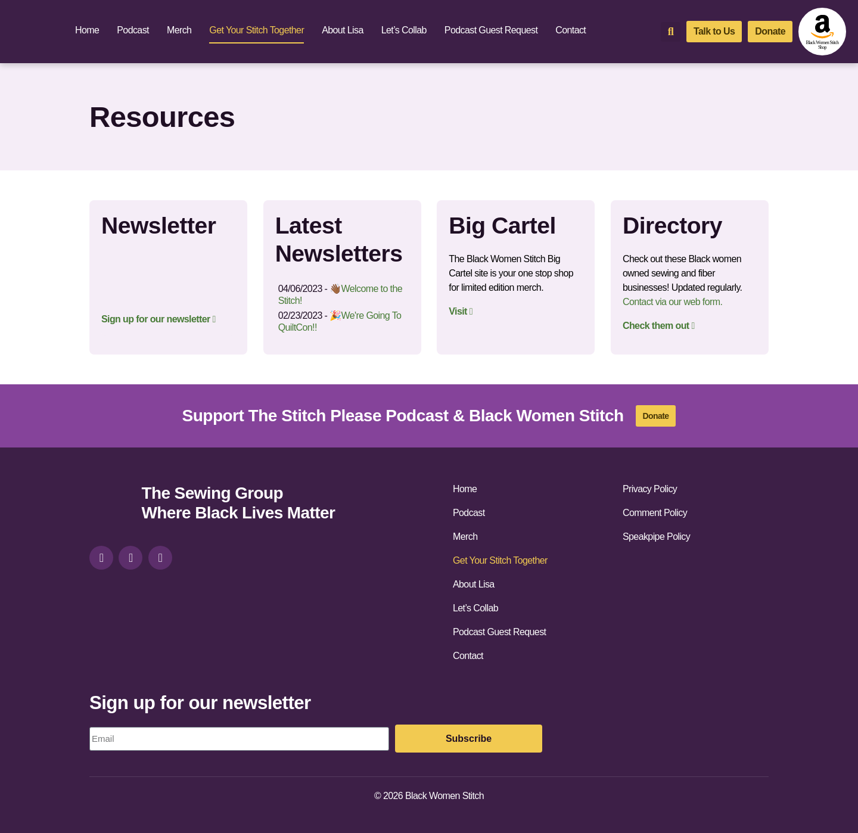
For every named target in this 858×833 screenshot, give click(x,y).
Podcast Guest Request (490, 30)
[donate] (770, 31)
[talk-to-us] (714, 31)
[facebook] (130, 558)
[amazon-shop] (822, 31)
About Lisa (342, 30)
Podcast (133, 30)
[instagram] (101, 558)
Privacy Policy (650, 489)
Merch (179, 30)
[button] (670, 32)
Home (87, 30)
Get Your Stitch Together (256, 30)
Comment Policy (655, 513)
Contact (570, 30)
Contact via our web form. (672, 302)
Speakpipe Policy (656, 536)
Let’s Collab (404, 30)
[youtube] (160, 558)
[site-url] (110, 505)
